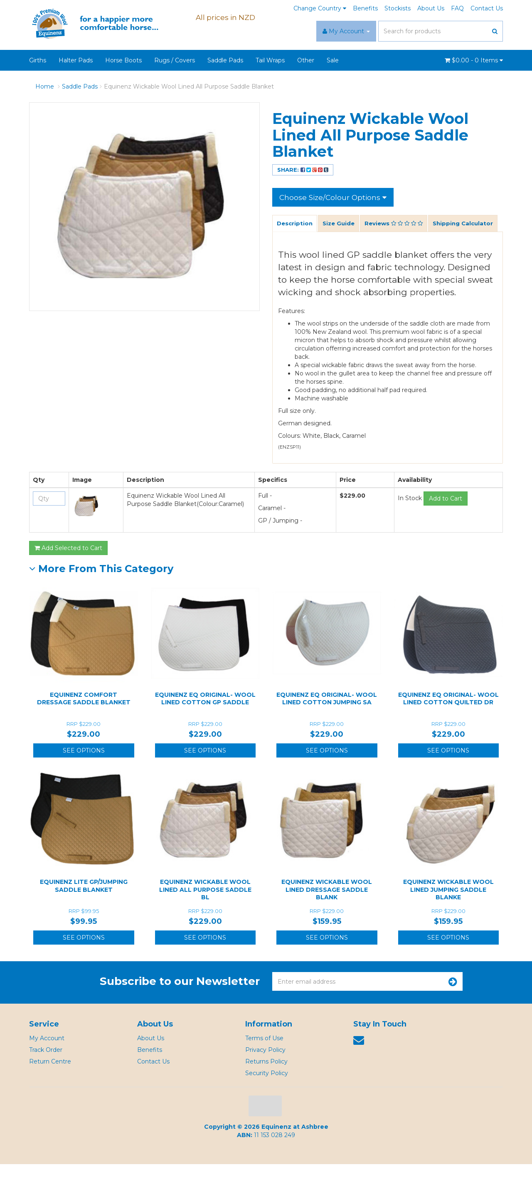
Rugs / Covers (174, 60)
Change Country (319, 8)
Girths (37, 60)
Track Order (45, 1067)
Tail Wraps (270, 60)
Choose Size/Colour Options (334, 197)
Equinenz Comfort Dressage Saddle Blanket (84, 716)
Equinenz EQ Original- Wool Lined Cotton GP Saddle (205, 716)
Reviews (399, 224)
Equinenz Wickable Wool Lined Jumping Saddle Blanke (448, 907)
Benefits (365, 8)
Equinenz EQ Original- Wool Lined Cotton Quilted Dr (448, 716)
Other (305, 60)
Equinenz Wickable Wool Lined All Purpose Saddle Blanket (189, 86)
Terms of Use (264, 1056)
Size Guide (341, 224)
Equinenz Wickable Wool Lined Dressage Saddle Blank (326, 907)
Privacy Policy (265, 1067)
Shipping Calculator (308, 241)
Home (44, 86)
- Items (474, 60)
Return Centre (50, 1079)
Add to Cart (445, 516)
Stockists (397, 8)
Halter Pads (76, 60)
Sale (333, 60)
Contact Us (486, 8)
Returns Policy (266, 1079)
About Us (430, 8)
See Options (84, 768)
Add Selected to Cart (68, 566)
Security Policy (266, 1091)
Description (295, 224)
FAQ (457, 8)
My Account (46, 1056)
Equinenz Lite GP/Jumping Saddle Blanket (84, 903)
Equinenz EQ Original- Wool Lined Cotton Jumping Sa (326, 716)
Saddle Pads (225, 60)
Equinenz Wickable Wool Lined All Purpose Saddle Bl (205, 907)
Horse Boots (123, 60)
